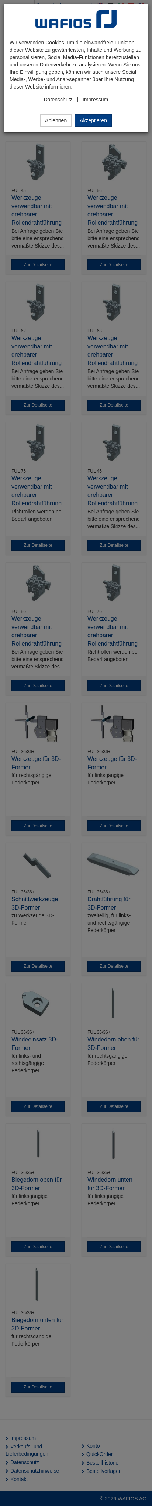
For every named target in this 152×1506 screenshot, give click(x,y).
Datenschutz (58, 99)
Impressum (95, 99)
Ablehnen (56, 120)
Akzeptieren (93, 120)
